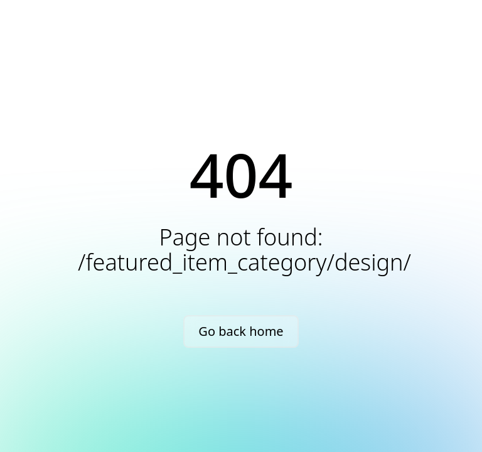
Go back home (240, 331)
